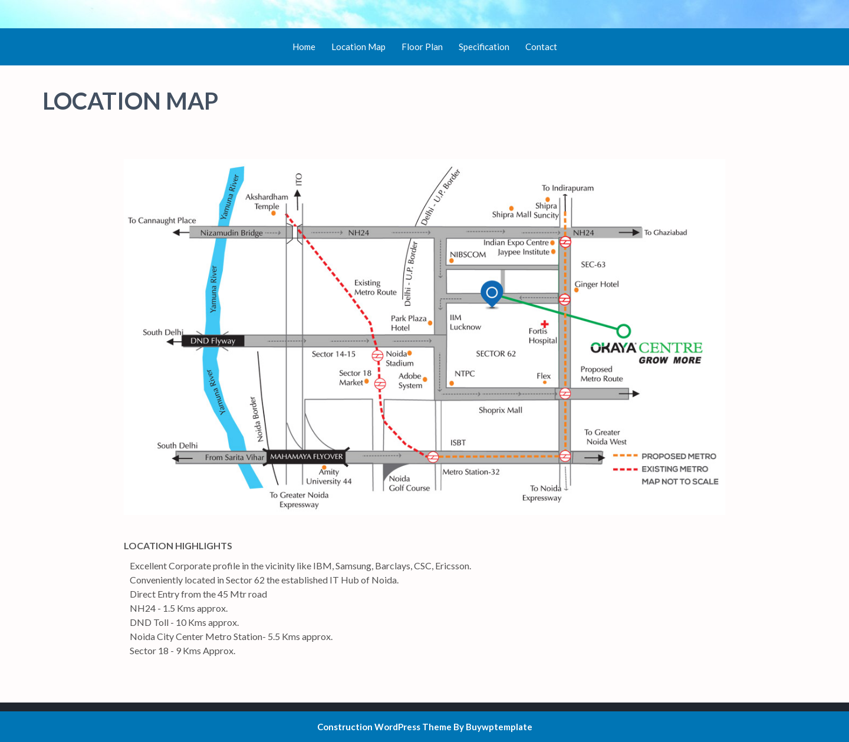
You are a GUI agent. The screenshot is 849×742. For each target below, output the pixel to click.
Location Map (358, 46)
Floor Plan (422, 46)
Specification (484, 46)
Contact (541, 46)
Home (303, 46)
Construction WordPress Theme (384, 726)
